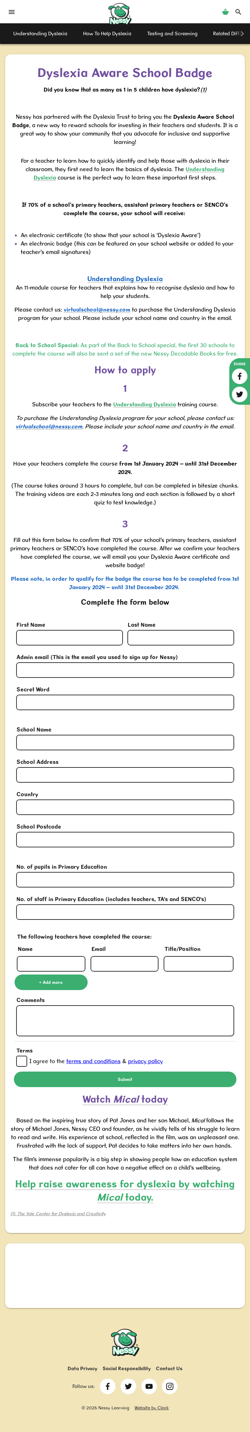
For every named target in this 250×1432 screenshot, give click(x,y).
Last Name (142, 624)
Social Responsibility (127, 1368)
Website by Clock (152, 1407)
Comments (30, 1000)
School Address (37, 761)
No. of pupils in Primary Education (61, 866)
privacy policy (145, 1061)
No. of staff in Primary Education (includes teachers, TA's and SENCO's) (111, 899)
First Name (30, 624)
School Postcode (38, 826)
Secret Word (32, 689)
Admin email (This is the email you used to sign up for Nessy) (97, 657)
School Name (33, 729)
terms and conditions (93, 1061)
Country (27, 794)
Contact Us (169, 1368)
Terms (24, 1050)
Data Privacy (82, 1368)
